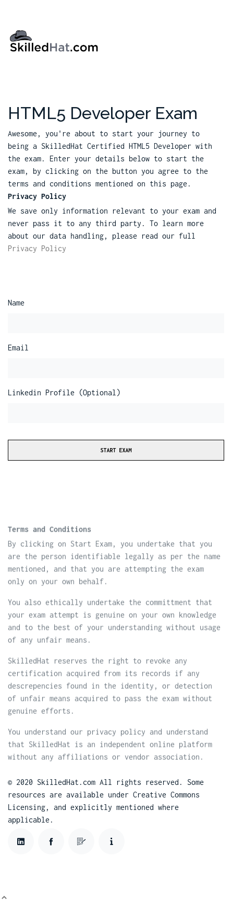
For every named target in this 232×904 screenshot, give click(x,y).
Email (18, 347)
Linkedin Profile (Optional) (64, 392)
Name (16, 302)
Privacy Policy (37, 248)
